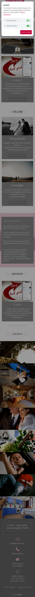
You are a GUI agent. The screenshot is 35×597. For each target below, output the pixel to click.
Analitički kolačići (12, 26)
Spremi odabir (26, 32)
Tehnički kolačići (11, 20)
